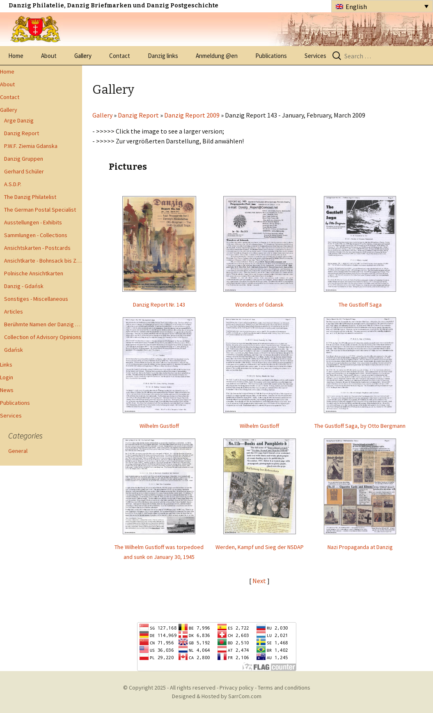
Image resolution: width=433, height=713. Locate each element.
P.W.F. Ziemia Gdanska (30, 146)
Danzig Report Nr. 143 (159, 304)
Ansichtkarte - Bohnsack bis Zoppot (43, 260)
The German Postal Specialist (40, 209)
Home (15, 56)
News (7, 390)
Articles (13, 311)
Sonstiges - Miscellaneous (36, 298)
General (17, 451)
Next (259, 581)
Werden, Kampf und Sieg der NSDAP (259, 547)
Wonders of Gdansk (259, 304)
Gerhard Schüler (24, 171)
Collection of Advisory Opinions (42, 337)
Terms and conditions (284, 687)
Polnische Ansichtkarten (33, 273)
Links (6, 364)
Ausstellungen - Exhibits (33, 222)
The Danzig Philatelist (30, 197)
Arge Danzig (19, 120)
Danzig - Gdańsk (24, 286)
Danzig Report (21, 133)
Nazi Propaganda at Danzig (360, 547)
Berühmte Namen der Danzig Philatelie (43, 324)
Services (315, 56)
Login (6, 377)
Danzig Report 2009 (192, 115)
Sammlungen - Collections (35, 235)
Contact (119, 56)
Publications (271, 56)
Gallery (83, 56)
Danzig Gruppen (23, 158)
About (49, 56)
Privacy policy (237, 687)
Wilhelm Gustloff (159, 425)
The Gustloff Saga (360, 304)
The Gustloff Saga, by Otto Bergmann (360, 425)
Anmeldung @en (217, 56)
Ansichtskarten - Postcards (37, 248)
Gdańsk (13, 349)
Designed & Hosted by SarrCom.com (216, 696)
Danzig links (163, 56)
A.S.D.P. (12, 184)
